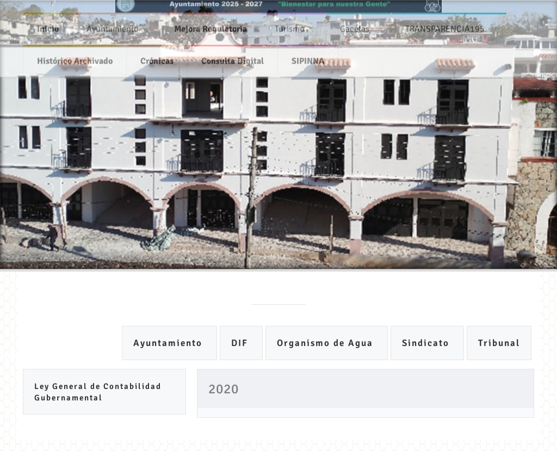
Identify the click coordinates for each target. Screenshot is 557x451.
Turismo (289, 25)
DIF (241, 343)
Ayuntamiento (112, 25)
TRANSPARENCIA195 (445, 25)
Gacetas (354, 25)
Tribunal (499, 343)
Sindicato (427, 343)
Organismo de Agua (326, 343)
